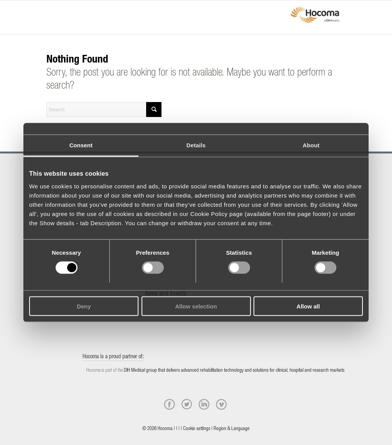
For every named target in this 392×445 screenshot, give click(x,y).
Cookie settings (196, 429)
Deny (84, 306)
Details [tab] (196, 145)
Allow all (308, 306)
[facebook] (169, 404)
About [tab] (311, 145)
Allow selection (196, 306)
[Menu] (48, 10)
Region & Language (232, 429)
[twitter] (187, 404)
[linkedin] (204, 404)
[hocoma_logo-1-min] (315, 17)
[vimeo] (221, 404)
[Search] (103, 109)
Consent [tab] (81, 145)
